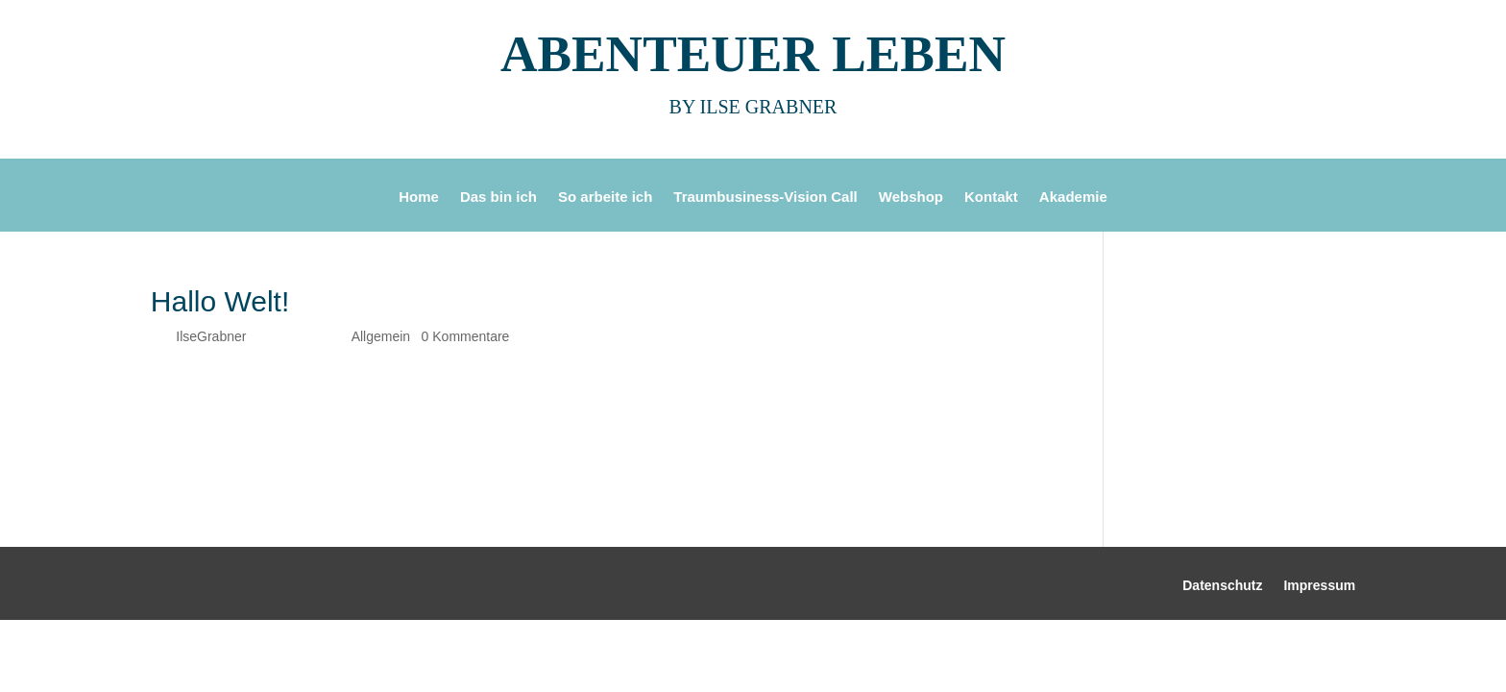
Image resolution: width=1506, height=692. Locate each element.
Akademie (1073, 197)
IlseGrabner (211, 336)
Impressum (1319, 586)
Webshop (911, 197)
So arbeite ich (605, 197)
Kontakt (991, 197)
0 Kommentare (466, 336)
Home (419, 197)
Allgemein (381, 336)
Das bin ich (498, 197)
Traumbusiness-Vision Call (765, 197)
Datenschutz (1222, 586)
